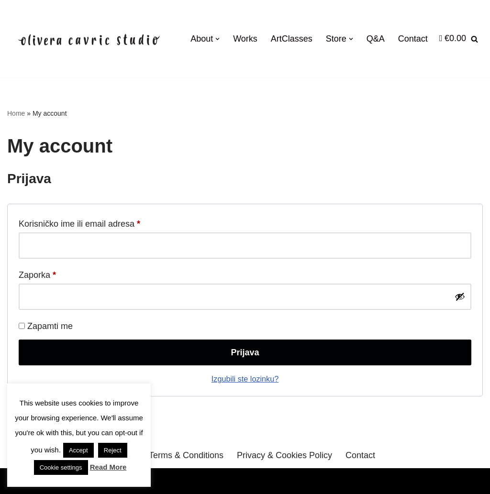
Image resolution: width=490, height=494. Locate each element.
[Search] (474, 39)
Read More (108, 467)
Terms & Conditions (186, 455)
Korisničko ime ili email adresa (79, 222)
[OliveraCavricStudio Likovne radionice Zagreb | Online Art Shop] (89, 38)
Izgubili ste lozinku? (245, 378)
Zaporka (37, 273)
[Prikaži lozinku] (460, 296)
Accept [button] (78, 450)
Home (16, 113)
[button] (217, 39)
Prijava (245, 352)
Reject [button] (113, 450)
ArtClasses (291, 39)
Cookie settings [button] (61, 467)
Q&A (376, 39)
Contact (413, 39)
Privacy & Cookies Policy (284, 455)
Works (245, 39)
